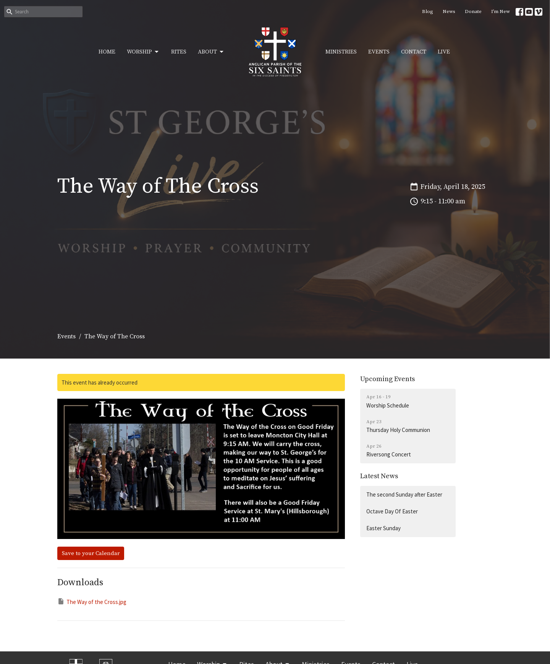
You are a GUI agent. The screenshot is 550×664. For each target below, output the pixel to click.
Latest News (379, 476)
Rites (178, 51)
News (449, 11)
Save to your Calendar (91, 553)
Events (379, 51)
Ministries (341, 51)
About (211, 52)
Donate (473, 11)
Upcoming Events (387, 379)
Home (107, 51)
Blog (427, 11)
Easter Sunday (383, 528)
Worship (143, 52)
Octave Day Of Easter (392, 511)
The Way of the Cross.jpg (91, 601)
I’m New (500, 11)
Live (444, 51)
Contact (413, 51)
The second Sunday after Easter (404, 494)
